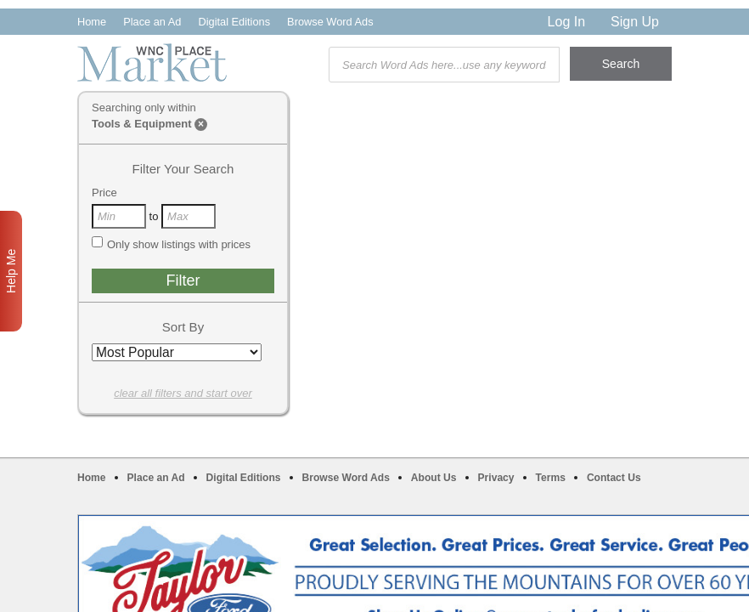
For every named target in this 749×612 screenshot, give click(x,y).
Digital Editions (234, 21)
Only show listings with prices (171, 244)
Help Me (11, 271)
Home (91, 21)
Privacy (496, 478)
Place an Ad (152, 21)
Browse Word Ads (330, 21)
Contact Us (614, 478)
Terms (551, 478)
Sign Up (635, 21)
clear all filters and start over (183, 393)
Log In (566, 21)
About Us (434, 478)
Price (104, 192)
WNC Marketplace (152, 62)
